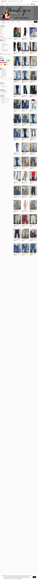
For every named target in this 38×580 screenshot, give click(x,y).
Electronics (2, 33)
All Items (2, 83)
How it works (28, 4)
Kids (13, 4)
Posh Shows (24, 4)
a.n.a (1, 48)
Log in (33, 1)
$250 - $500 (3, 74)
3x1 (1, 42)
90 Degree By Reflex (4, 44)
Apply (11, 78)
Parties (19, 4)
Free (1, 85)
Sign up (36, 1)
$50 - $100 (3, 72)
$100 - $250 (3, 73)
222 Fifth (2, 41)
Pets (1, 32)
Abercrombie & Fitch (4, 49)
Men (10, 4)
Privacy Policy (19, 578)
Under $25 (2, 70)
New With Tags (3, 92)
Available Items (3, 97)
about (32, 21)
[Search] (16, 1)
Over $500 (2, 76)
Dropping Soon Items (4, 101)
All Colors (2, 58)
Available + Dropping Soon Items (5, 99)
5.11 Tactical (3, 43)
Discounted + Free (4, 86)
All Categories (2, 26)
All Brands (2, 40)
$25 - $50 (2, 71)
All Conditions (3, 90)
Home (16, 4)
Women (7, 4)
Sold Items (2, 102)
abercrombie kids (4, 50)
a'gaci (2, 47)
